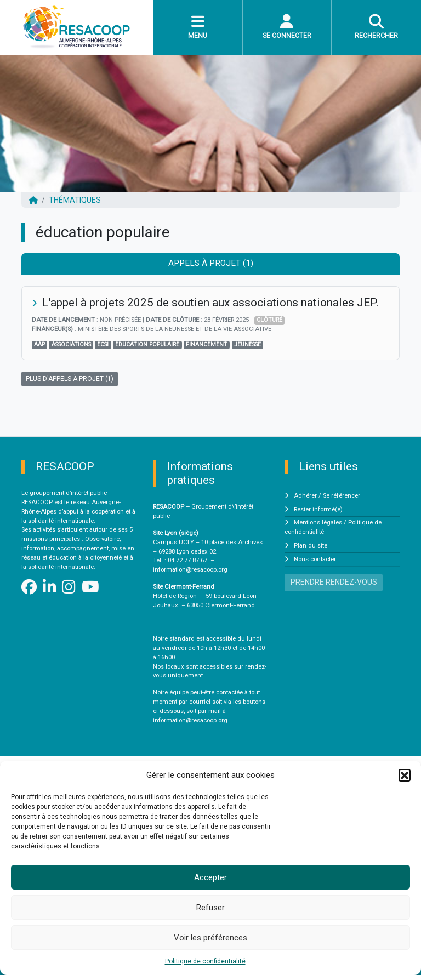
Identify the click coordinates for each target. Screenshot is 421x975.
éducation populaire (147, 344)
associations (71, 344)
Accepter (210, 877)
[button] (404, 774)
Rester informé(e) (318, 509)
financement (206, 344)
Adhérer (305, 495)
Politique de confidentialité (205, 961)
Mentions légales (318, 522)
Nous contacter (315, 559)
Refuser (210, 908)
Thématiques (75, 200)
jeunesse (247, 344)
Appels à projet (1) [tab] (210, 263)
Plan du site (310, 545)
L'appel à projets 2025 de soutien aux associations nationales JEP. (210, 302)
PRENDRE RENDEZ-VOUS (334, 582)
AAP (39, 344)
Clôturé (269, 319)
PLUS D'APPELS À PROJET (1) (69, 379)
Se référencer (341, 495)
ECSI (103, 344)
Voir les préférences (210, 938)
